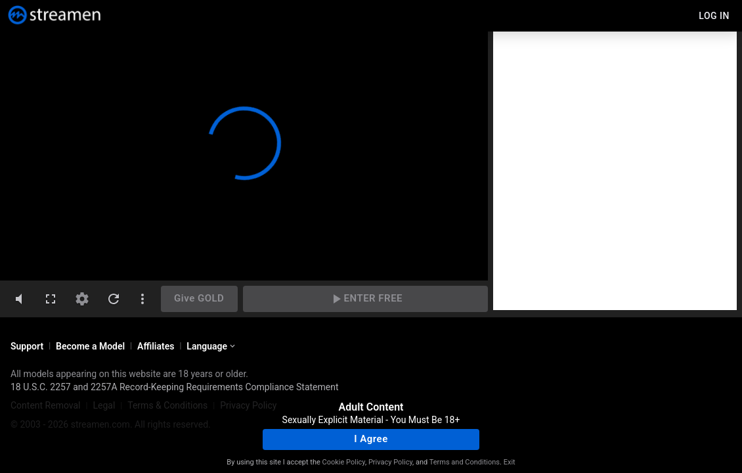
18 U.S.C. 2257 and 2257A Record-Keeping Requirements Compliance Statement (175, 387)
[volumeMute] (19, 299)
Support (27, 346)
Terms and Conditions (464, 462)
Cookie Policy (343, 462)
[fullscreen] (50, 299)
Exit (509, 462)
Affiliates (155, 346)
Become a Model (90, 346)
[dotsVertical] (142, 299)
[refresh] (113, 299)
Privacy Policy (390, 462)
